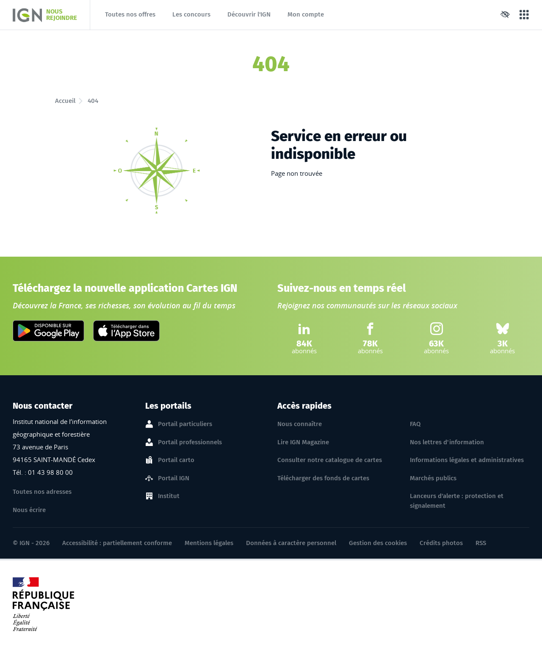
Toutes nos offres (130, 14)
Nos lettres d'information (447, 442)
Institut (169, 496)
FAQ (415, 424)
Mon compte (306, 14)
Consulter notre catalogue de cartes (329, 460)
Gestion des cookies (378, 543)
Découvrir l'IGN (249, 14)
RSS (481, 543)
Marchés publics (433, 478)
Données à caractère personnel (291, 543)
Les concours (191, 14)
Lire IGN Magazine (303, 442)
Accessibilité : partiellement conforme (117, 543)
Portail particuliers (185, 424)
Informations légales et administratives (467, 460)
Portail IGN (173, 478)
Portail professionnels (190, 442)
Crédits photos (441, 543)
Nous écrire (29, 510)
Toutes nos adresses (42, 492)
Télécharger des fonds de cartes (323, 478)
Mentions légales (209, 543)
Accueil (65, 101)
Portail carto (176, 460)
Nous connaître (299, 424)
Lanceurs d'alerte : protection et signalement (456, 501)
